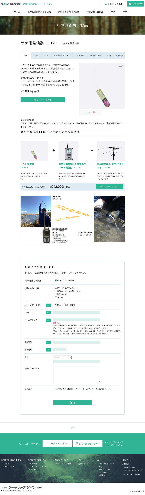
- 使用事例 (101, 475)
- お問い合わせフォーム (106, 464)
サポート (127, 12)
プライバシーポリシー (130, 475)
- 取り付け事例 (103, 472)
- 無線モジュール (129, 467)
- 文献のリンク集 (8, 467)
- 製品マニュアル (104, 469)
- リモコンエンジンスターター (133, 470)
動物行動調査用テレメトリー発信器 (37, 4)
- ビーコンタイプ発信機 (37, 467)
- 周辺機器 (33, 469)
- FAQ (100, 467)
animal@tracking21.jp (114, 445)
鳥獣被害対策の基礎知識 (39, 12)
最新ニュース (83, 464)
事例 (113, 12)
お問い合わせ (137, 4)
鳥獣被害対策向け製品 (68, 12)
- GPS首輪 (33, 464)
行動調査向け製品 (95, 12)
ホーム (17, 12)
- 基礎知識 (5, 464)
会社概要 (125, 464)
